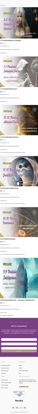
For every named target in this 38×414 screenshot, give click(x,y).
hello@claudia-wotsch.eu (5, 365)
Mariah (20, 365)
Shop (20, 373)
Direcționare (3, 373)
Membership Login (4, 379)
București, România (4, 370)
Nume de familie (4, 346)
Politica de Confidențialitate (6, 382)
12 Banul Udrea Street (5, 368)
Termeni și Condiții (4, 385)
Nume (2, 341)
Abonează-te (19, 351)
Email (2, 337)
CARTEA (20, 368)
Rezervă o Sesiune (4, 387)
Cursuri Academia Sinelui (23, 370)
